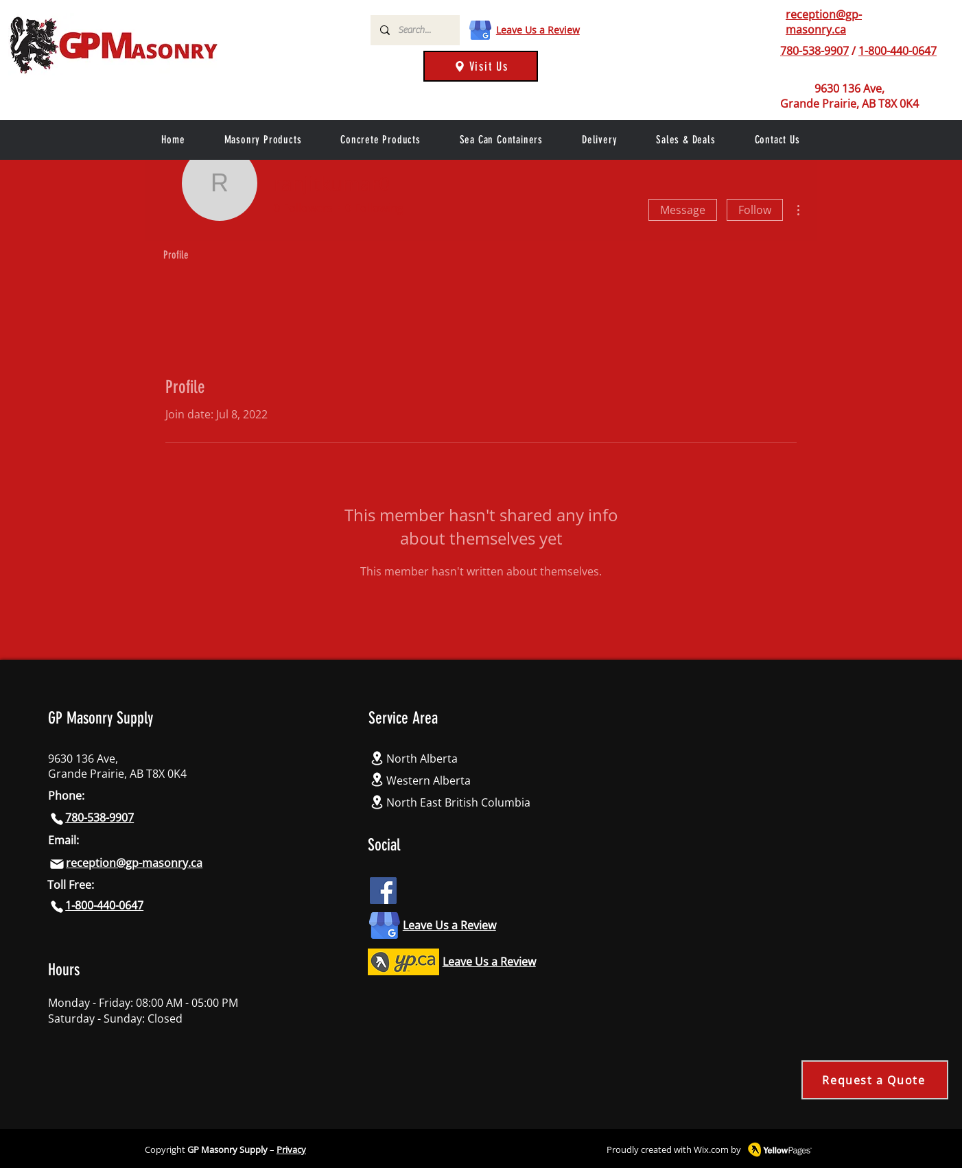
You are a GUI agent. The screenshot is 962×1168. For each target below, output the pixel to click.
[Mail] (57, 864)
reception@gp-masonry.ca (824, 22)
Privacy (291, 1149)
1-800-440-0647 (897, 50)
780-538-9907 (814, 50)
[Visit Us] (480, 66)
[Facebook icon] (383, 890)
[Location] (377, 758)
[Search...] (414, 30)
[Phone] (770, 51)
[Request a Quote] (874, 1079)
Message (682, 209)
